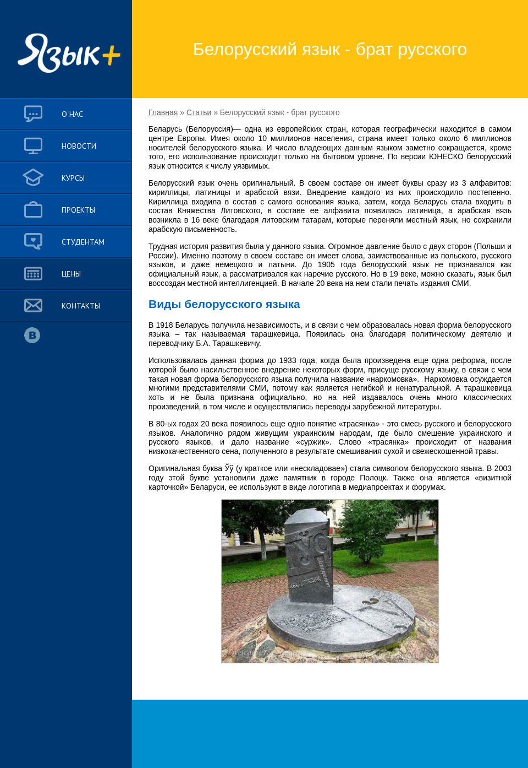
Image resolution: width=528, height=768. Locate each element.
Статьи (198, 112)
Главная (163, 112)
